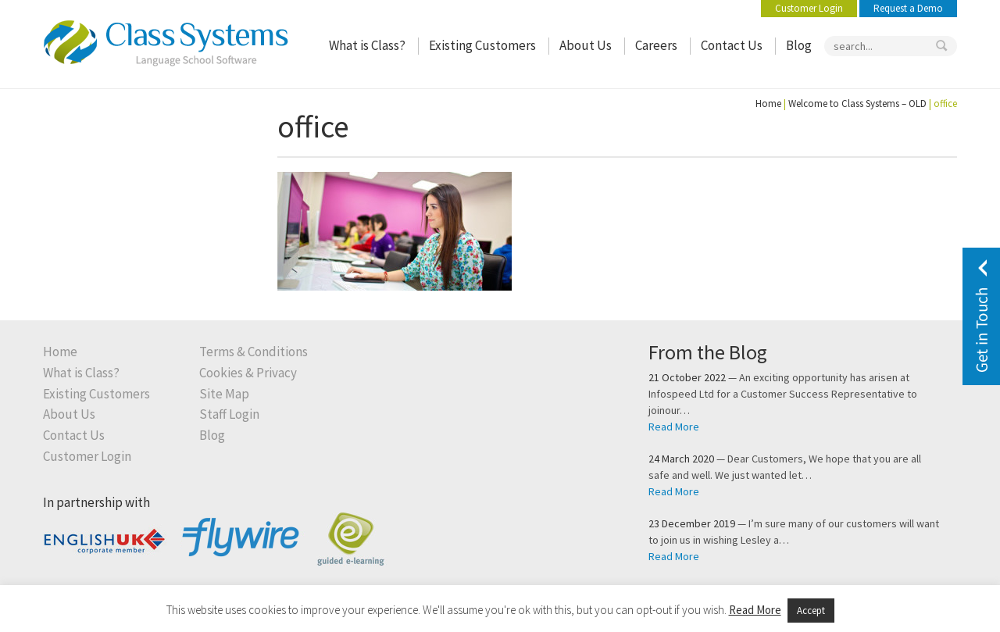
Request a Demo (908, 8)
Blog (799, 45)
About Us (585, 45)
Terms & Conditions (253, 352)
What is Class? (367, 45)
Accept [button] (811, 610)
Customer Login (809, 8)
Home (768, 103)
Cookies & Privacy (248, 373)
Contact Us (731, 45)
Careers (656, 45)
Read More (673, 427)
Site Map (224, 394)
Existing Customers (482, 45)
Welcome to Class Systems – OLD (857, 103)
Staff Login (229, 414)
